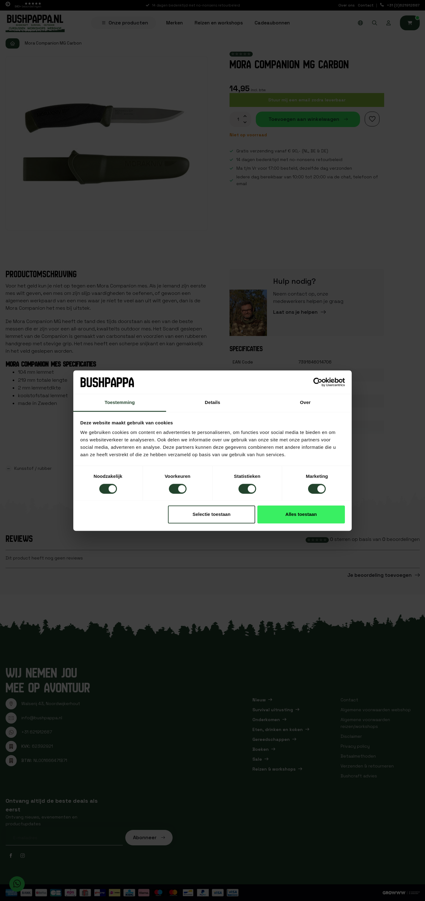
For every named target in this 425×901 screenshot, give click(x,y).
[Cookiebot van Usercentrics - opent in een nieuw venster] (318, 382)
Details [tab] (212, 402)
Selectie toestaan (212, 514)
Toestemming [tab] (120, 402)
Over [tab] (305, 402)
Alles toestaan (301, 514)
